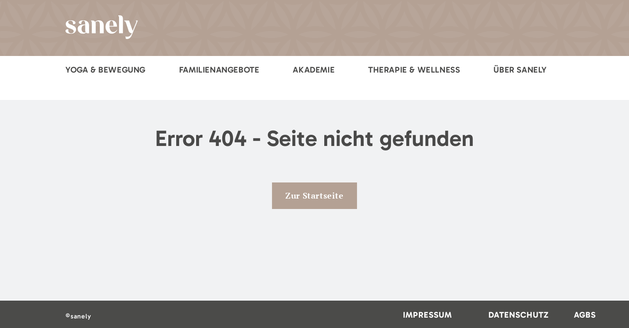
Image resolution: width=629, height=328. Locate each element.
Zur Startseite (314, 195)
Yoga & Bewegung (106, 70)
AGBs (585, 315)
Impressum (427, 315)
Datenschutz (518, 315)
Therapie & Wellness (414, 70)
